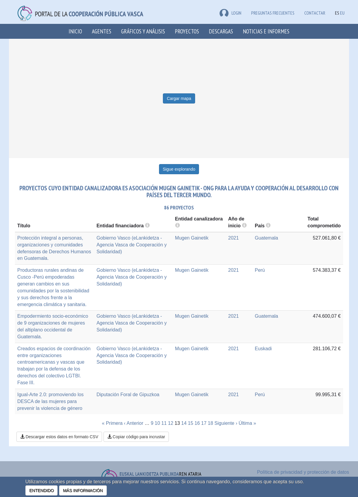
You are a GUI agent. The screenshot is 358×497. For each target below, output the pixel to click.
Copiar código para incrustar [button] (136, 436)
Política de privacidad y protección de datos (303, 472)
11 (164, 423)
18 (210, 423)
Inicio (75, 31)
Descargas (221, 31)
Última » (247, 423)
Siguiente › (226, 423)
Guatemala (266, 237)
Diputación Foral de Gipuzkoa (127, 394)
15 (190, 423)
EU (342, 13)
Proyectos (187, 31)
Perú (260, 270)
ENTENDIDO (41, 490)
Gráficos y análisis (143, 31)
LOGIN (230, 13)
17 (203, 423)
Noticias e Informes (266, 31)
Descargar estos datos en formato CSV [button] (59, 436)
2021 (233, 237)
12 (170, 423)
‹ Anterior (133, 423)
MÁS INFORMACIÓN (83, 490)
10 (157, 423)
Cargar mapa (179, 98)
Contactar (314, 13)
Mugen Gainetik (192, 237)
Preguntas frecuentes (272, 13)
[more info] (244, 225)
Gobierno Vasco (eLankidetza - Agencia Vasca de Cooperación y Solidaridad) (131, 244)
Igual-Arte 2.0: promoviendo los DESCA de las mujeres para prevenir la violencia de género (50, 401)
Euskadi (263, 348)
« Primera (112, 423)
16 (197, 423)
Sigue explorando (179, 169)
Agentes (101, 31)
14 (184, 423)
